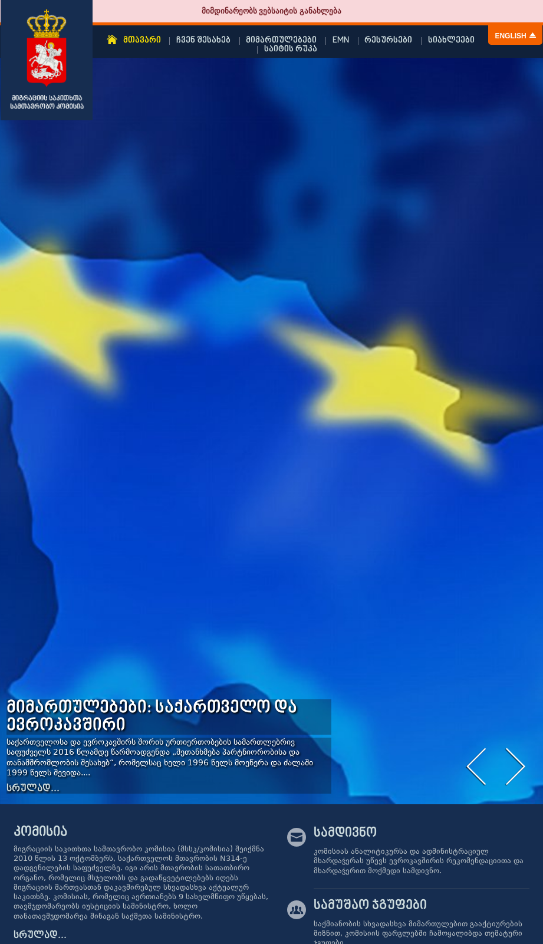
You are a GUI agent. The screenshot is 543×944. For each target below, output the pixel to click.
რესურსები (388, 40)
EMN (341, 40)
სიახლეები (451, 40)
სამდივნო (345, 834)
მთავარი (142, 40)
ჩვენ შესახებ (203, 40)
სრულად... (33, 789)
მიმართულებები (281, 40)
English (510, 36)
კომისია (40, 832)
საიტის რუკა (290, 49)
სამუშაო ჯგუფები (370, 906)
